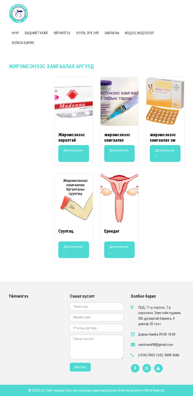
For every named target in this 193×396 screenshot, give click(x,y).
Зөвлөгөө (111, 33)
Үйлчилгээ (61, 33)
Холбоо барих (23, 43)
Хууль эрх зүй (87, 33)
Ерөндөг (112, 231)
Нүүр (15, 33)
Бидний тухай (36, 33)
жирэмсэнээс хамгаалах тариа (117, 140)
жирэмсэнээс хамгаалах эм (163, 137)
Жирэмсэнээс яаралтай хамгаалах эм (71, 140)
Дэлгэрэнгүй (72, 153)
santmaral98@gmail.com (155, 344)
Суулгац (65, 231)
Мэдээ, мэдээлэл (139, 33)
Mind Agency (155, 390)
